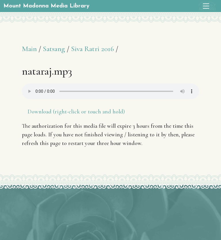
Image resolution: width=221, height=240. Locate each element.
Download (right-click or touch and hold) (76, 111)
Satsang (54, 48)
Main (29, 48)
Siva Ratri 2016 (92, 48)
